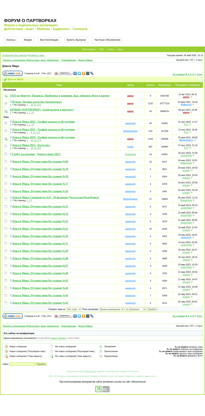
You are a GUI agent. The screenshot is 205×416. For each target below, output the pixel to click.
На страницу (179, 74)
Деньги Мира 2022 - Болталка (31, 145)
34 (35, 148)
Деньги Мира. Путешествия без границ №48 (40, 258)
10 (34, 132)
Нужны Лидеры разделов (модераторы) (37, 101)
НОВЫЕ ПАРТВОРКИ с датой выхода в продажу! (42, 109)
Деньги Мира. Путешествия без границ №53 (40, 221)
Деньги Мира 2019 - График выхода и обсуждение (43, 137)
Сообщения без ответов (14, 55)
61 (35, 105)
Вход (120, 49)
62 (38, 105)
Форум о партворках (30, 20)
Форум (28, 39)
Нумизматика (68, 60)
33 (32, 148)
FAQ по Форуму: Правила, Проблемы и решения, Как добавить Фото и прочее (60, 95)
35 (38, 148)
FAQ (101, 49)
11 (37, 132)
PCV (186, 124)
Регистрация (88, 49)
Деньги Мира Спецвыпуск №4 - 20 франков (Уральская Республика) (55, 197)
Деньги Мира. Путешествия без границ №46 (40, 273)
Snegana (62, 338)
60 (32, 105)
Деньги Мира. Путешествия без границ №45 (40, 280)
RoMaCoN (186, 104)
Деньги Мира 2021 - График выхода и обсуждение (43, 129)
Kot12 (130, 146)
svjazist (186, 170)
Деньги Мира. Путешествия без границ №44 (40, 288)
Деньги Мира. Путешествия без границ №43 (40, 302)
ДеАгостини (90, 371)
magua (54, 338)
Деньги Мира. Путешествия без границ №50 (40, 236)
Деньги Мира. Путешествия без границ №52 (40, 228)
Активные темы (36, 55)
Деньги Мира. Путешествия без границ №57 (40, 183)
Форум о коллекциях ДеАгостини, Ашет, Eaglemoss (31, 60)
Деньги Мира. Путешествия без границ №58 (40, 176)
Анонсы (10, 39)
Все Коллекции (49, 39)
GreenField (130, 154)
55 (32, 140)
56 (35, 140)
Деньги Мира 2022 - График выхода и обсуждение (43, 121)
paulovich (130, 123)
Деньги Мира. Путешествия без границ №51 (40, 243)
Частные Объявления (107, 39)
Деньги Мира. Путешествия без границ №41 (40, 295)
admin (130, 96)
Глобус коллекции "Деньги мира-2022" (36, 154)
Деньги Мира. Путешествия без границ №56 (40, 191)
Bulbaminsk (186, 163)
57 (38, 140)
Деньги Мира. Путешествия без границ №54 (40, 213)
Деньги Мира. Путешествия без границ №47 (40, 265)
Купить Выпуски (76, 39)
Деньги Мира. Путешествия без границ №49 (40, 250)
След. (199, 74)
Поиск (111, 49)
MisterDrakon (130, 131)
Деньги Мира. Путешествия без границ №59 (40, 169)
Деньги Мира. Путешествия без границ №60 (40, 161)
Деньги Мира (85, 60)
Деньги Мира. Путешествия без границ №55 (40, 206)
